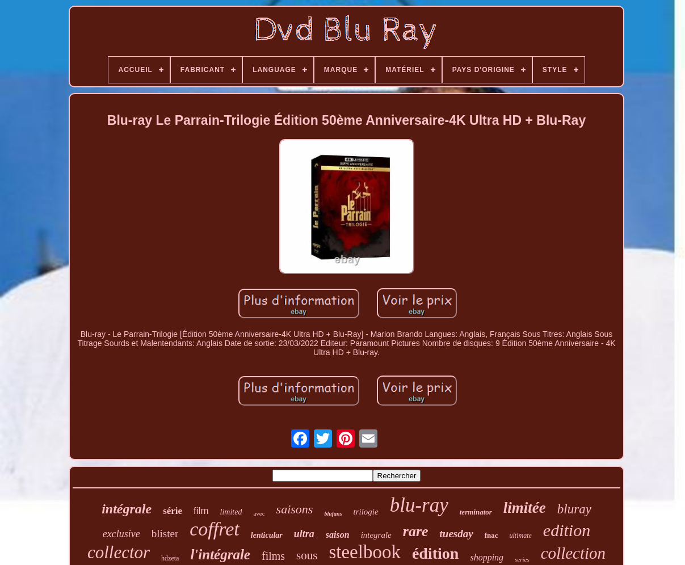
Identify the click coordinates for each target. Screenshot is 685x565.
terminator (476, 512)
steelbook (364, 552)
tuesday (456, 533)
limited (231, 512)
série (172, 510)
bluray (574, 509)
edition (566, 530)
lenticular (267, 535)
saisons (294, 509)
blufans (333, 514)
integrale (376, 534)
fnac (491, 535)
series (522, 559)
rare (415, 531)
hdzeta (170, 558)
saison (338, 534)
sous (306, 555)
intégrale (127, 508)
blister (165, 533)
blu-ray (419, 505)
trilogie (366, 511)
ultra (304, 533)
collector (118, 552)
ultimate (521, 535)
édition (435, 553)
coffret (214, 528)
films (273, 556)
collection (573, 553)
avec (258, 513)
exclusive (121, 533)
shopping (486, 557)
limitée (524, 507)
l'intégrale (220, 554)
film (201, 510)
